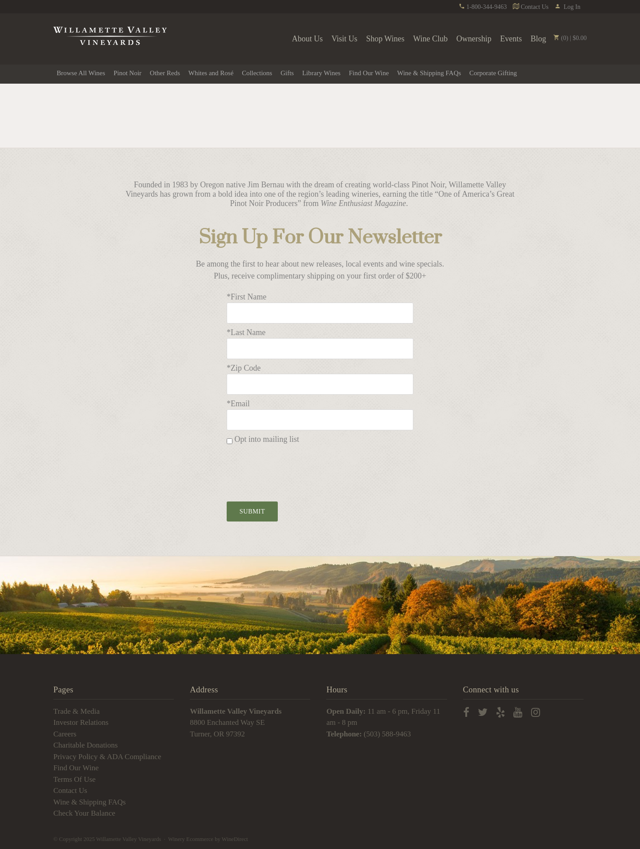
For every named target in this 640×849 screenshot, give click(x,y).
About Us (307, 38)
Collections (257, 73)
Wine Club (430, 38)
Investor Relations (80, 722)
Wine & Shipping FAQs (429, 73)
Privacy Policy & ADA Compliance (107, 756)
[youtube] (517, 713)
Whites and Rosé (211, 73)
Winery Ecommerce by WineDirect (208, 839)
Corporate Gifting (493, 73)
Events (511, 38)
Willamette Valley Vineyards (110, 36)
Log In (567, 7)
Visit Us (344, 38)
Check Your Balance (84, 813)
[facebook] (466, 713)
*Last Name (246, 332)
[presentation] (294, 470)
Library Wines (321, 73)
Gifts (287, 73)
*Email (238, 403)
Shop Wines (385, 38)
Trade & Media (76, 711)
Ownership (474, 38)
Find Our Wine (369, 73)
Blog (538, 38)
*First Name (247, 296)
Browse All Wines (81, 73)
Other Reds (165, 73)
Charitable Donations (85, 745)
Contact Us (530, 7)
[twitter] (483, 713)
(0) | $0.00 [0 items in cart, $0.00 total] (570, 38)
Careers (64, 734)
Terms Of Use (74, 779)
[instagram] (535, 713)
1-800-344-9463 (483, 7)
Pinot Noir (127, 73)
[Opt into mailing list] (229, 441)
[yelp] (500, 713)
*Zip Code (244, 368)
